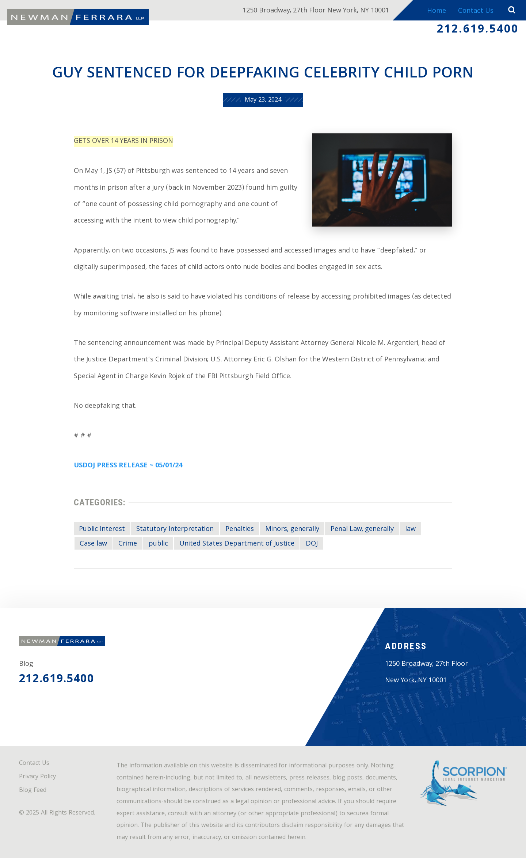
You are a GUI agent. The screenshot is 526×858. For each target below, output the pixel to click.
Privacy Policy (37, 777)
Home (436, 11)
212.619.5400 (478, 30)
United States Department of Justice (236, 544)
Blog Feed (32, 790)
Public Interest (102, 529)
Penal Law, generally (362, 529)
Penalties (239, 529)
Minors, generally (292, 529)
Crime (127, 544)
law (410, 529)
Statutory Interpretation (175, 529)
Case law (93, 544)
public (158, 544)
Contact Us (475, 11)
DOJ (312, 544)
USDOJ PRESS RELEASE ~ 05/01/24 (128, 466)
